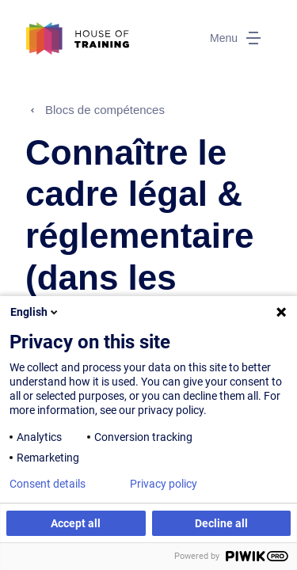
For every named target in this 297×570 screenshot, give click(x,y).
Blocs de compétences (105, 109)
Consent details (48, 483)
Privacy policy (163, 483)
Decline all (221, 523)
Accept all (76, 523)
